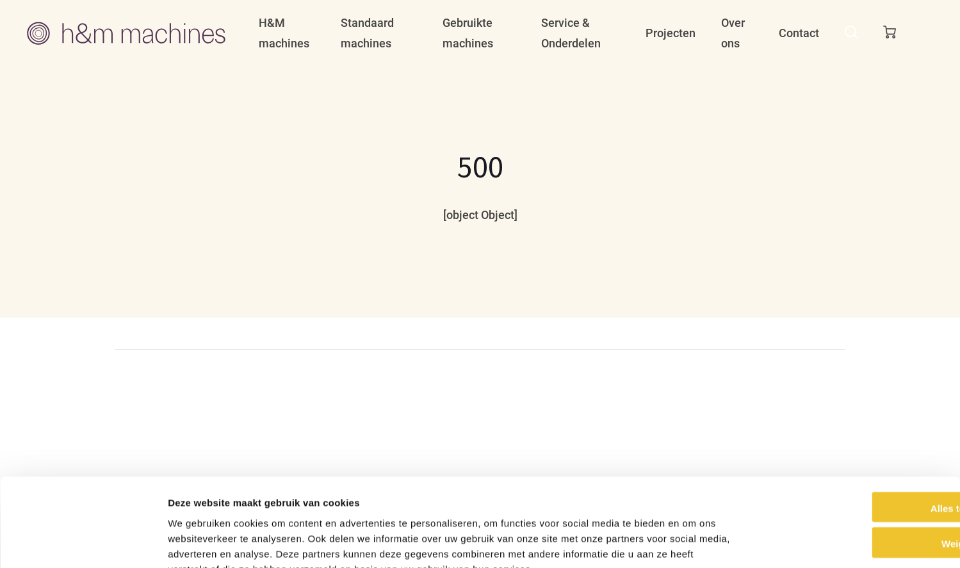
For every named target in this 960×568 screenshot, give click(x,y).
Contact (799, 33)
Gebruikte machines (468, 33)
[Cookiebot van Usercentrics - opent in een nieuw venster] (83, 543)
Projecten (671, 33)
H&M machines (284, 33)
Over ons (733, 33)
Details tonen (692, 542)
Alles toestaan (853, 430)
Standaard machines (367, 33)
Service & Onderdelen (571, 33)
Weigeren (852, 465)
